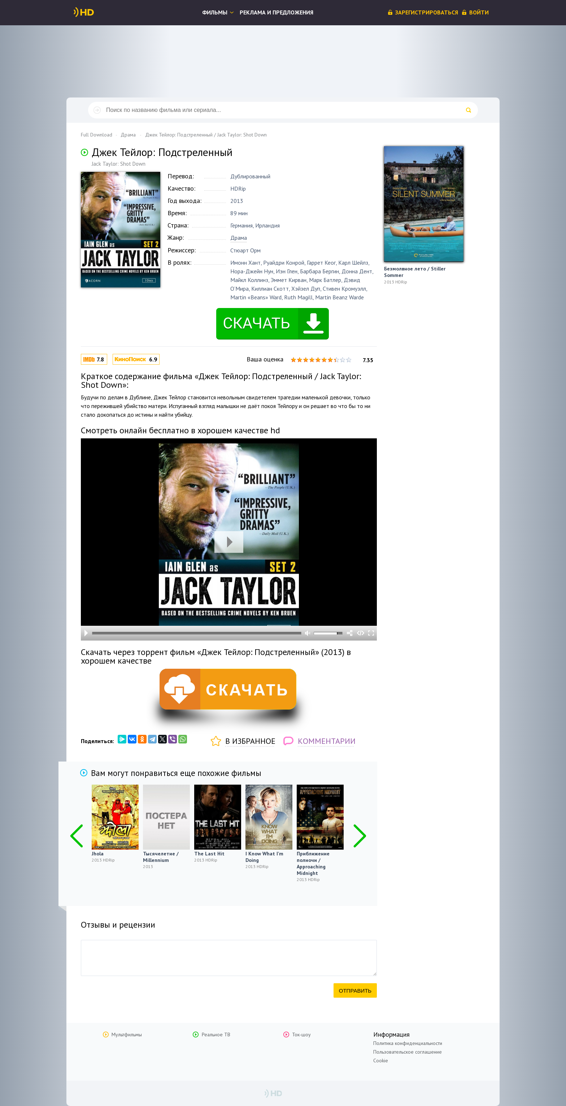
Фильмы (214, 12)
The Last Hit (209, 853)
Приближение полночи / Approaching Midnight (313, 863)
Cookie (380, 1060)
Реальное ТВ (216, 1034)
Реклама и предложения (276, 12)
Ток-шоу (301, 1034)
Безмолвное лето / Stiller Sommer (414, 271)
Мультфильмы (127, 1034)
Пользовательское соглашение (407, 1052)
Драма (238, 237)
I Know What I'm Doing (264, 856)
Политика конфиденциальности (407, 1043)
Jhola (98, 853)
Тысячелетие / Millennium (161, 856)
